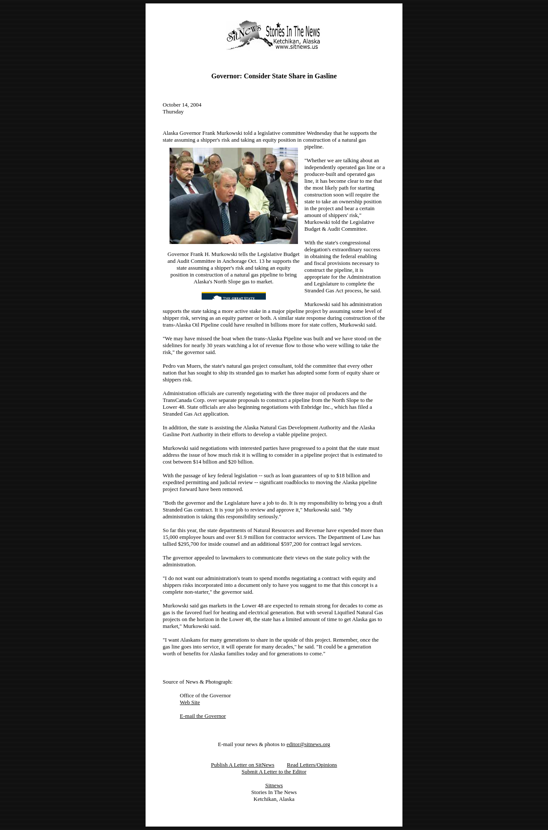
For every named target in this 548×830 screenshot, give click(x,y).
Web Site (190, 702)
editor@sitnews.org (308, 744)
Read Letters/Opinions (312, 765)
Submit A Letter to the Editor (273, 771)
